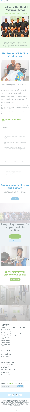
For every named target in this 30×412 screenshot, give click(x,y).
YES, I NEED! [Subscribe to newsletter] (20, 386)
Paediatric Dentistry (5, 340)
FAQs (21, 333)
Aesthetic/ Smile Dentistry (4, 335)
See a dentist (22, 329)
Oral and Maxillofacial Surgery (5, 338)
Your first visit (13, 331)
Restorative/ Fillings (5, 332)
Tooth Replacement (5, 342)
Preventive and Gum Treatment (5, 345)
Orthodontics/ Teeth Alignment (5, 330)
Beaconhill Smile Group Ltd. (22, 400)
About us (12, 329)
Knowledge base (13, 335)
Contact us (22, 331)
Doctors (12, 333)
